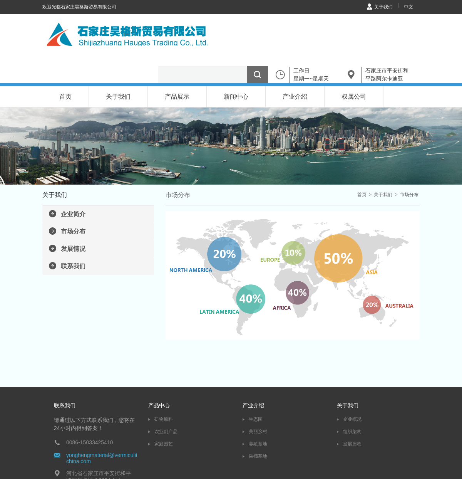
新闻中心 (236, 96)
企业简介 (73, 214)
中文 (408, 7)
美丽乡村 (258, 431)
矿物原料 (163, 419)
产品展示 (177, 96)
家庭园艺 (163, 444)
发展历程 (352, 444)
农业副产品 (165, 431)
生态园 (256, 419)
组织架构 (352, 431)
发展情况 (73, 248)
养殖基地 (258, 444)
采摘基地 (258, 456)
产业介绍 (295, 96)
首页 (65, 96)
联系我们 (73, 266)
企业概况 (352, 419)
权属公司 (353, 96)
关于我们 (383, 7)
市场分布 (73, 231)
